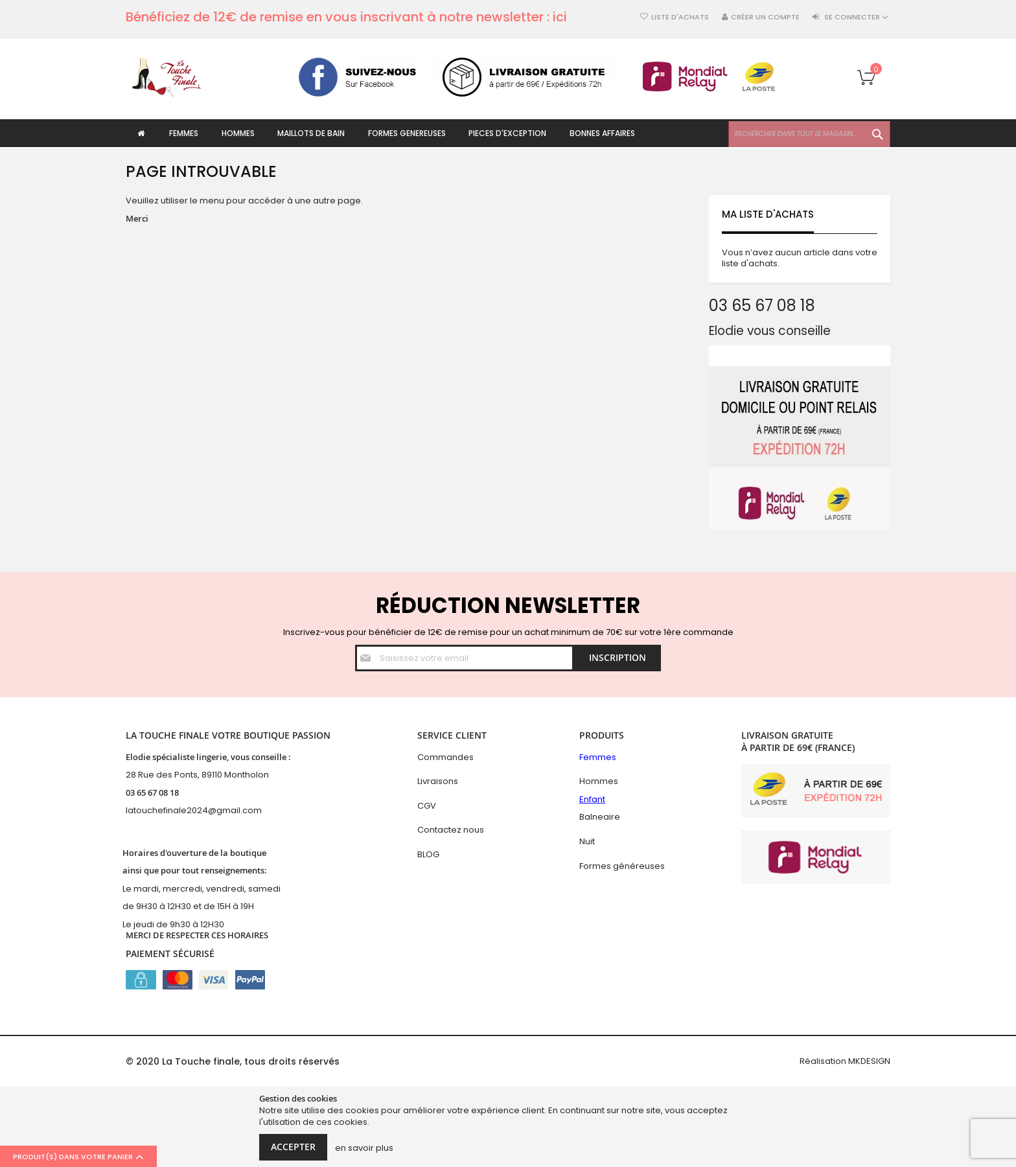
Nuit (587, 841)
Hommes (598, 781)
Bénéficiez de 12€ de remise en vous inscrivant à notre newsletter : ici (346, 17)
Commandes (445, 757)
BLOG (428, 854)
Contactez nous (450, 830)
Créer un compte (765, 17)
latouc (139, 810)
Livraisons (437, 781)
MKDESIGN (869, 1061)
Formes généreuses (622, 866)
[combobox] (809, 134)
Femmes (597, 757)
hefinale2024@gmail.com (207, 810)
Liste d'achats (680, 17)
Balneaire (599, 817)
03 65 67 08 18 (152, 792)
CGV (426, 806)
